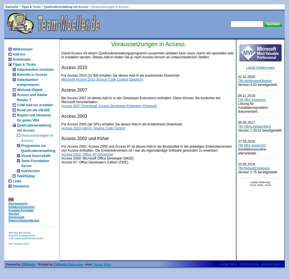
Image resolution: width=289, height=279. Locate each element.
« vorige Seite (227, 264)
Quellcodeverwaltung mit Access (66, 6)
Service (13, 213)
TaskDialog (26, 176)
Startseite (11, 6)
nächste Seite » (272, 264)
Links (17, 181)
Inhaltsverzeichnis (21, 207)
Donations (21, 186)
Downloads (22, 59)
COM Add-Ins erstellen (35, 105)
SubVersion (30, 171)
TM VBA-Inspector (252, 100)
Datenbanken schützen (35, 70)
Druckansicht (18, 203)
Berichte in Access (32, 75)
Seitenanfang (249, 264)
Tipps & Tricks (31, 6)
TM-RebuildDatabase (254, 168)
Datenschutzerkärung (23, 220)
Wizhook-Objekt (30, 90)
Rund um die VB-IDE (33, 110)
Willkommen (23, 49)
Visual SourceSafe (36, 156)
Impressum (16, 217)
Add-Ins (19, 54)
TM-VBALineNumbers (254, 127)
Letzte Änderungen (260, 68)
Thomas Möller (102, 264)
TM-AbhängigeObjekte (255, 81)
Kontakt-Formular (21, 210)
